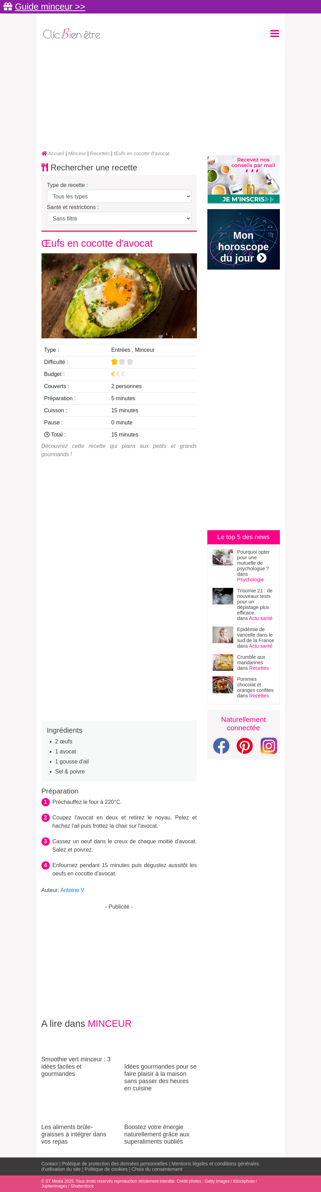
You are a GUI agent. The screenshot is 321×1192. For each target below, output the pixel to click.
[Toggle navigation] (275, 33)
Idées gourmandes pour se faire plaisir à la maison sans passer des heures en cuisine (160, 1061)
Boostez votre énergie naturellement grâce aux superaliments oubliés (160, 1122)
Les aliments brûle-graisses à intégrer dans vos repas (77, 1122)
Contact (49, 1163)
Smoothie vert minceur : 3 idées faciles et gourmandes (77, 1054)
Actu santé (261, 618)
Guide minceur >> (50, 6)
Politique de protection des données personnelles (115, 1163)
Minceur (110, 1023)
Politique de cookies (106, 1169)
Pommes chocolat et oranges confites (255, 684)
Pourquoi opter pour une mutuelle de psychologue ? (253, 560)
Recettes (259, 668)
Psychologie (250, 579)
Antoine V (72, 890)
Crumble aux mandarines (251, 659)
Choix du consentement (157, 1169)
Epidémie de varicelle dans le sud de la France (255, 635)
